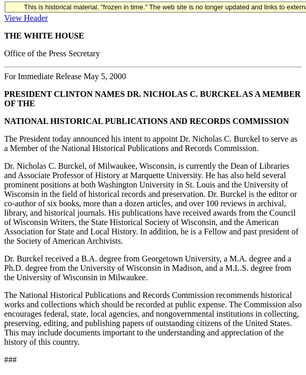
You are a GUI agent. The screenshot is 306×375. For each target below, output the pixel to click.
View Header (26, 18)
